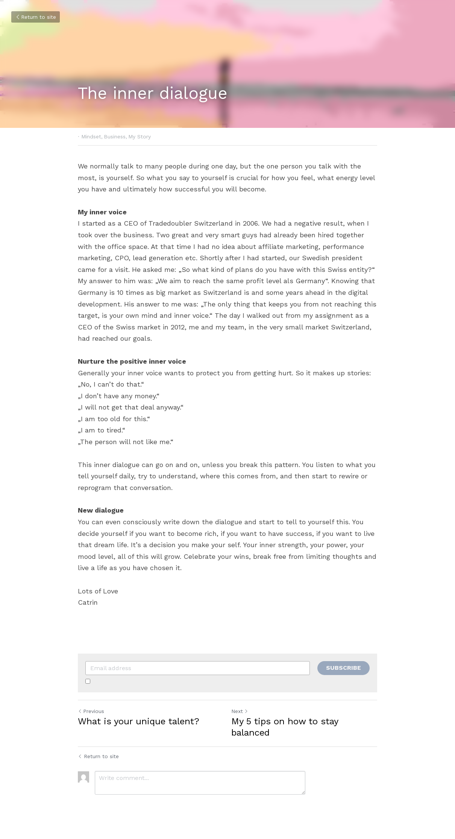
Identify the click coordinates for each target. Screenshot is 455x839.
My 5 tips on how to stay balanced (284, 727)
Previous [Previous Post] (91, 711)
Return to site (35, 17)
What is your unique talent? (138, 721)
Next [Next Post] (239, 711)
